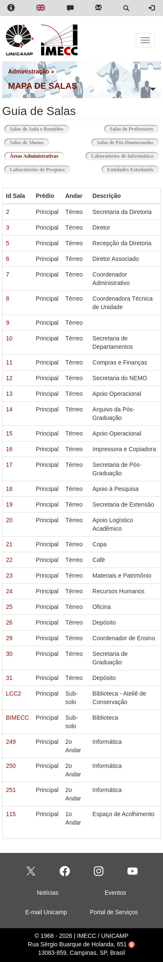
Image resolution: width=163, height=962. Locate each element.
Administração (28, 71)
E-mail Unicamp (46, 912)
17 (9, 464)
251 (11, 790)
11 (9, 362)
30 (9, 653)
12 (9, 378)
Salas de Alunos (27, 142)
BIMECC (17, 717)
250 (11, 765)
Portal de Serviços (114, 912)
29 (9, 638)
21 (9, 544)
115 (11, 814)
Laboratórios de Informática (122, 156)
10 (9, 338)
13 (9, 393)
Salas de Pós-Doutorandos (125, 142)
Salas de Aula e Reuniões (37, 129)
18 (9, 488)
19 (9, 504)
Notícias (47, 892)
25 (9, 606)
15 (9, 433)
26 (9, 622)
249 (11, 741)
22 (9, 559)
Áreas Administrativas (37, 155)
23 (9, 575)
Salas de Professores (131, 129)
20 (9, 520)
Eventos (115, 892)
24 (9, 591)
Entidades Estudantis (130, 170)
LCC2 (13, 693)
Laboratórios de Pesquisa (37, 170)
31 (9, 677)
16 (9, 449)
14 (9, 409)
